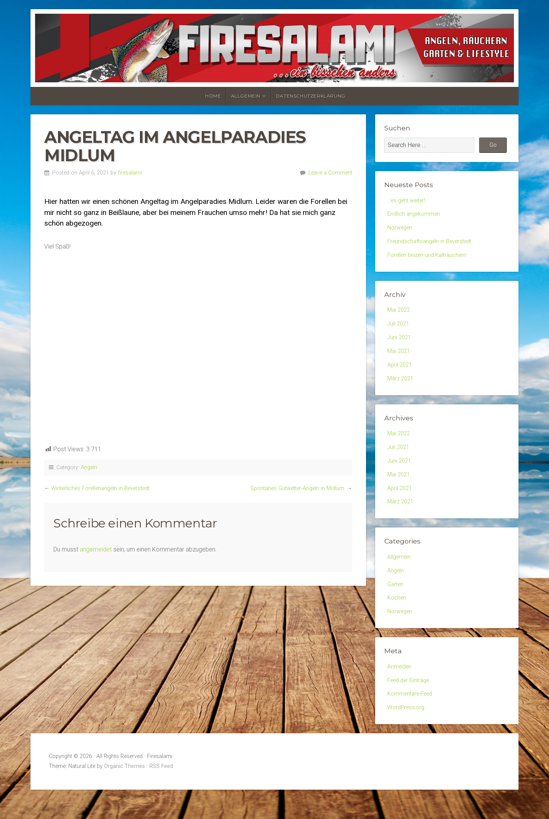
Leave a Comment (330, 173)
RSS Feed (161, 795)
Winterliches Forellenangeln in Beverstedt (100, 488)
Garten (396, 606)
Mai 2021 (399, 360)
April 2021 (400, 375)
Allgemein (245, 96)
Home (213, 96)
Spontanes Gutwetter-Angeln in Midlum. (297, 488)
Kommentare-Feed (412, 721)
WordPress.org (407, 736)
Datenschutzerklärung (310, 96)
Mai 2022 (399, 316)
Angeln (89, 467)
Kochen (397, 620)
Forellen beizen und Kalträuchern (430, 260)
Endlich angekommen (416, 215)
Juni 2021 (400, 345)
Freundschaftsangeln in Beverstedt (433, 245)
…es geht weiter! (408, 201)
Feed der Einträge (411, 706)
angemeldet (96, 549)
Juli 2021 (399, 331)
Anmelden (400, 692)
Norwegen (401, 230)
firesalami (130, 173)
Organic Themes (124, 795)
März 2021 (401, 390)
